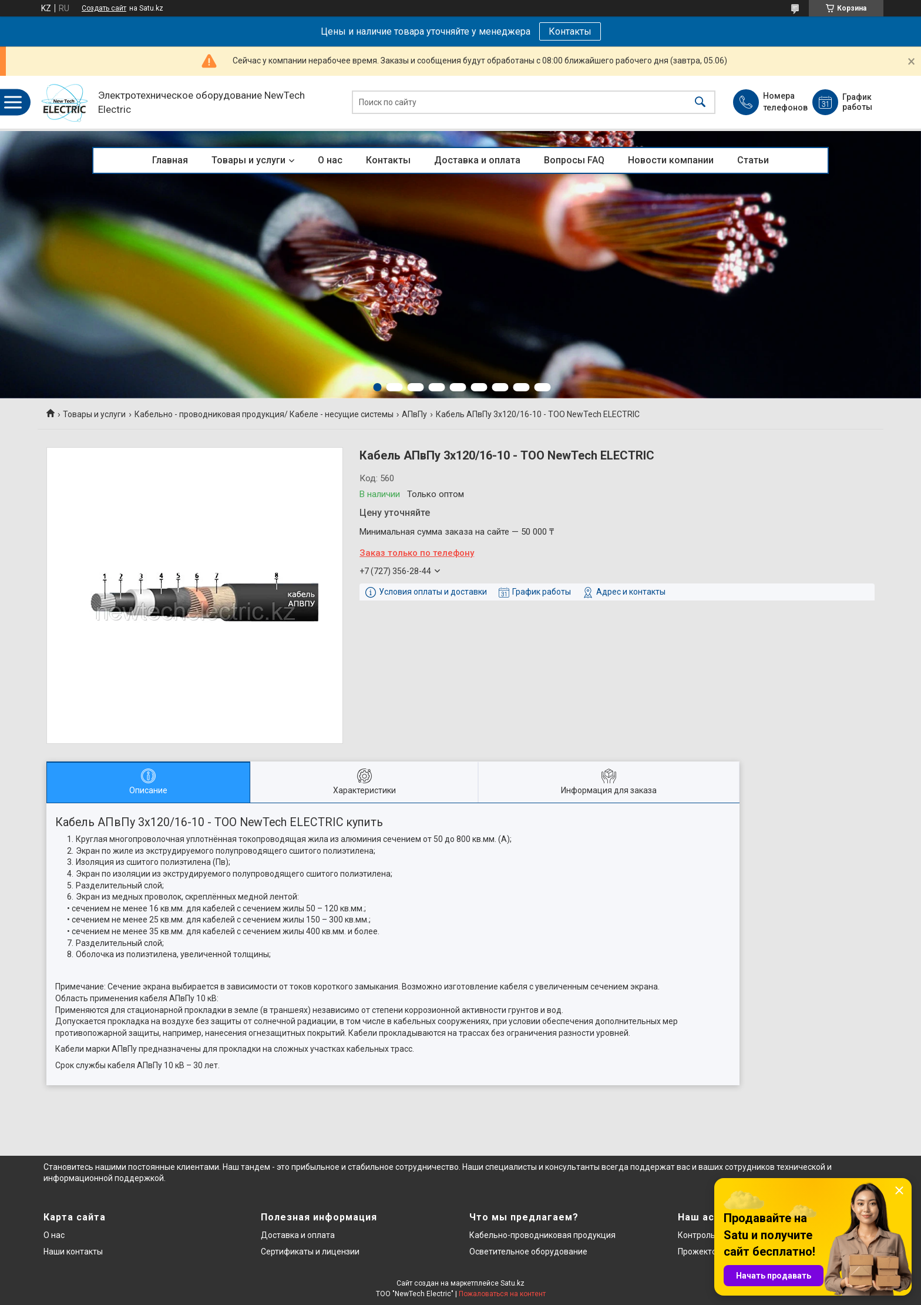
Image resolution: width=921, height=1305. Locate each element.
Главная (170, 160)
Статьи (753, 160)
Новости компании (671, 160)
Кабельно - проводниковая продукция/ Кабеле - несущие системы (264, 414)
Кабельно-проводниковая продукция (542, 1235)
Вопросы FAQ (574, 160)
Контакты (570, 31)
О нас (330, 160)
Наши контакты (73, 1251)
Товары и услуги (248, 160)
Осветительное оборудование (528, 1251)
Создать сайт (104, 8)
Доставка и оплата (477, 160)
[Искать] (700, 102)
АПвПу (414, 414)
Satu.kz (512, 1283)
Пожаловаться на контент (502, 1294)
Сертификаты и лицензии (310, 1251)
